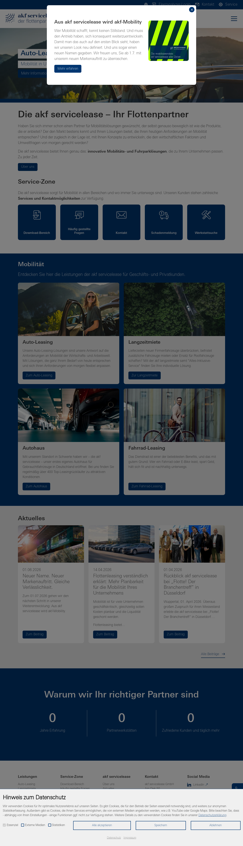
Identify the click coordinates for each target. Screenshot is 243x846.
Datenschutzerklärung (212, 815)
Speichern (160, 825)
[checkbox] (4, 825)
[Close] (192, 10)
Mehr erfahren (67, 69)
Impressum (130, 837)
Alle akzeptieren (102, 825)
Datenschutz (114, 837)
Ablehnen (215, 825)
